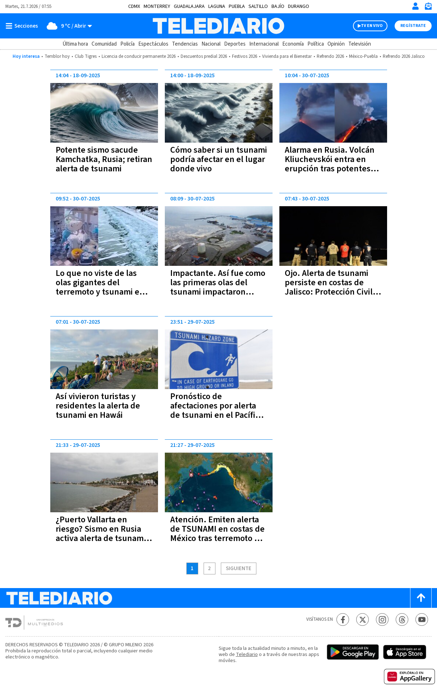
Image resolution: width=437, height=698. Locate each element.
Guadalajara (189, 6)
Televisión (359, 44)
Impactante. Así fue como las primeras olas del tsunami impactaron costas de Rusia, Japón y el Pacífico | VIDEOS (217, 292)
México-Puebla (363, 56)
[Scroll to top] (421, 598)
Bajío (277, 6)
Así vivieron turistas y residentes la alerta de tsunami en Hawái (98, 405)
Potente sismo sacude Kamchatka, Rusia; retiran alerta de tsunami (104, 159)
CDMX (134, 6)
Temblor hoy (57, 56)
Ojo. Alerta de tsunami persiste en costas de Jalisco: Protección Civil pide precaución (329, 287)
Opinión (336, 44)
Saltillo (258, 6)
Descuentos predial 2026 (204, 56)
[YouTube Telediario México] (421, 619)
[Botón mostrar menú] (23, 25)
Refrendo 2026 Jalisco (404, 56)
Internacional (264, 44)
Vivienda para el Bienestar (287, 56)
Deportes (235, 44)
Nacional (210, 44)
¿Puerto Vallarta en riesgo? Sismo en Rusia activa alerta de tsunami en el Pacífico (101, 533)
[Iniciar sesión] (415, 6)
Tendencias (185, 44)
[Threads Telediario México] (402, 619)
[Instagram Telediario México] (382, 619)
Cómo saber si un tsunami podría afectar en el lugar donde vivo (218, 159)
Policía (127, 44)
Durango (298, 6)
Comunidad (104, 44)
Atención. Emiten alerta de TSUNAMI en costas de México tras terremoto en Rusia (217, 533)
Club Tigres (86, 56)
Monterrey (157, 6)
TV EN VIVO (372, 26)
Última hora (75, 44)
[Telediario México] (218, 25)
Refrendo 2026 (330, 56)
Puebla (237, 6)
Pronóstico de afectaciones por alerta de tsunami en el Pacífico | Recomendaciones (217, 410)
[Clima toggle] (67, 25)
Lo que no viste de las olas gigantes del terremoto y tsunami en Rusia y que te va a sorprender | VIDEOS (100, 292)
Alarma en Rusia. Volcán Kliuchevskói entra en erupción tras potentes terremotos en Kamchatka (330, 169)
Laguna (216, 6)
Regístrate (413, 26)
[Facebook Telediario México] (342, 619)
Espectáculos (153, 44)
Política (315, 44)
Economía (293, 44)
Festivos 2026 (244, 56)
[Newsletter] (428, 8)
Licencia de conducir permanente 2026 (139, 56)
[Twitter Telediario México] (362, 619)
